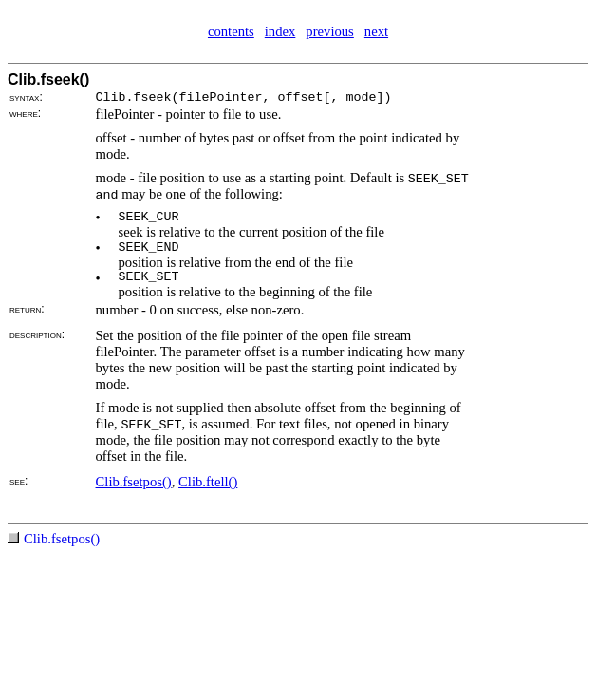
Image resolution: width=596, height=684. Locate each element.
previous (329, 31)
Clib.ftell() (207, 481)
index (280, 31)
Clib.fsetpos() (134, 481)
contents (231, 31)
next (376, 31)
